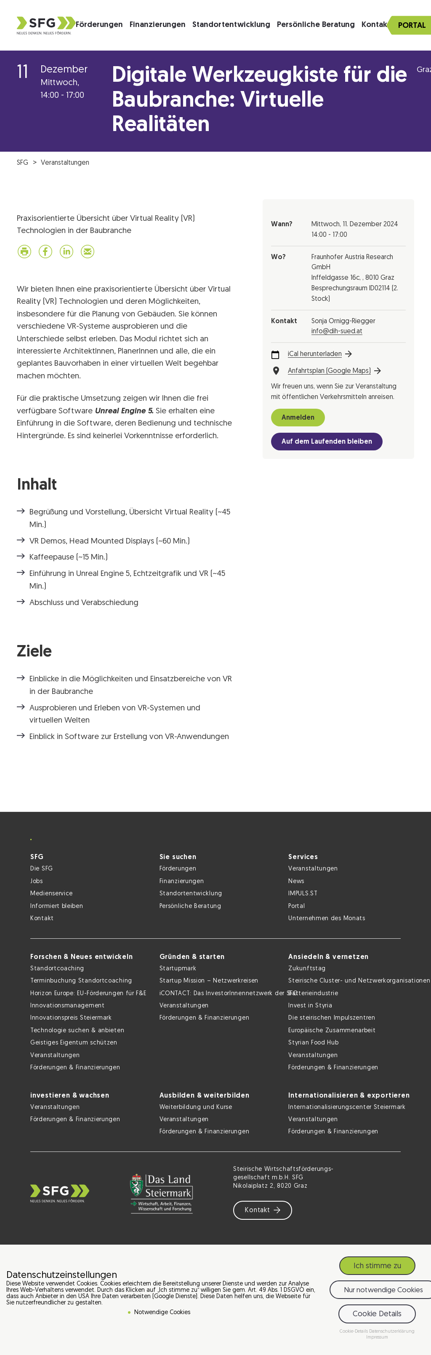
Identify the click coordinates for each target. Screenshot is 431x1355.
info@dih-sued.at (336, 331)
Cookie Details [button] (377, 1314)
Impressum (377, 1337)
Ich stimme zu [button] (377, 1266)
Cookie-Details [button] (354, 1331)
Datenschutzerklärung (392, 1331)
